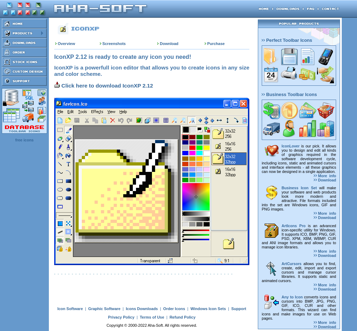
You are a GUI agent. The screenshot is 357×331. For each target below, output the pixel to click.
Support (238, 309)
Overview (66, 43)
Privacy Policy (121, 317)
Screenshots (114, 43)
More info (325, 176)
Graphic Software (104, 309)
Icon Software (70, 309)
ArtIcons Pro (294, 226)
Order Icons (174, 309)
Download (169, 43)
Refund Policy (183, 317)
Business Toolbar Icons (289, 94)
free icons (24, 140)
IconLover (291, 146)
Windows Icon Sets (208, 309)
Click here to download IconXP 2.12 (103, 86)
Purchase (216, 43)
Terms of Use (152, 317)
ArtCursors (291, 264)
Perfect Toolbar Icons (287, 40)
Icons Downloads (142, 309)
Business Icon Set (299, 188)
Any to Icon (292, 297)
